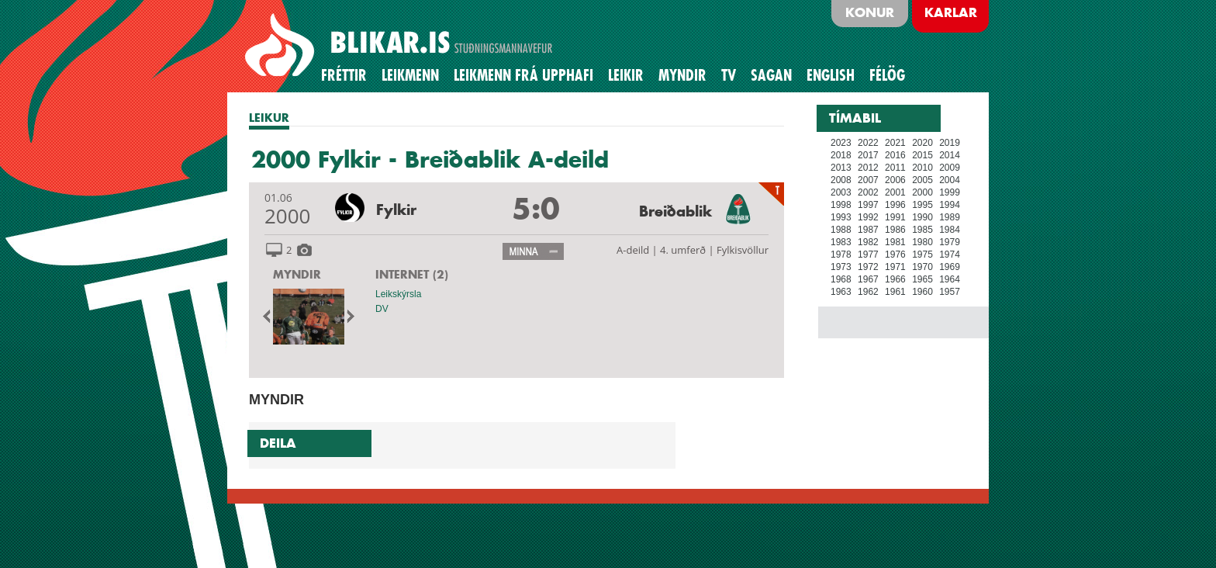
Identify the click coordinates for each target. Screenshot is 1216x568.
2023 (841, 142)
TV (728, 75)
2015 (922, 155)
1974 (949, 254)
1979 (949, 242)
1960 (922, 291)
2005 (922, 180)
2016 (895, 155)
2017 (868, 155)
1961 (895, 291)
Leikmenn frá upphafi (523, 75)
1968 (841, 279)
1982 (868, 242)
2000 (922, 192)
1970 (922, 266)
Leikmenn (410, 75)
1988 (841, 229)
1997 (868, 204)
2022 (868, 142)
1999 (949, 192)
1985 (922, 229)
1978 (841, 254)
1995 (922, 204)
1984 (949, 229)
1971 (895, 266)
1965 (922, 279)
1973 (841, 266)
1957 (949, 291)
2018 (841, 155)
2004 (949, 180)
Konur (869, 12)
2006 (895, 180)
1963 (841, 291)
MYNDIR (297, 274)
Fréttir (344, 75)
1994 (949, 204)
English (831, 75)
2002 (868, 192)
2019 (949, 142)
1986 (895, 229)
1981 (895, 242)
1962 (868, 291)
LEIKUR (269, 117)
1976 (895, 254)
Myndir (682, 75)
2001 (895, 192)
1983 (841, 242)
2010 (922, 167)
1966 (895, 279)
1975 (922, 254)
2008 (841, 180)
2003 (841, 192)
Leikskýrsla (398, 294)
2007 (868, 180)
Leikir (626, 75)
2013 (841, 167)
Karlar (950, 12)
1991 (895, 217)
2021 (895, 142)
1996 (895, 204)
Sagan (771, 75)
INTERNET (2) (411, 274)
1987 (868, 229)
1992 (868, 217)
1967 (868, 279)
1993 (841, 217)
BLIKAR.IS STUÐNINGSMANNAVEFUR (401, 46)
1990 (922, 217)
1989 (949, 217)
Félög (887, 75)
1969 (949, 266)
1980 (922, 242)
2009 (949, 167)
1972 (868, 266)
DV (382, 308)
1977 (868, 254)
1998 (841, 204)
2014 (949, 155)
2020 (922, 142)
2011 (895, 167)
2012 (868, 167)
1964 (949, 279)
